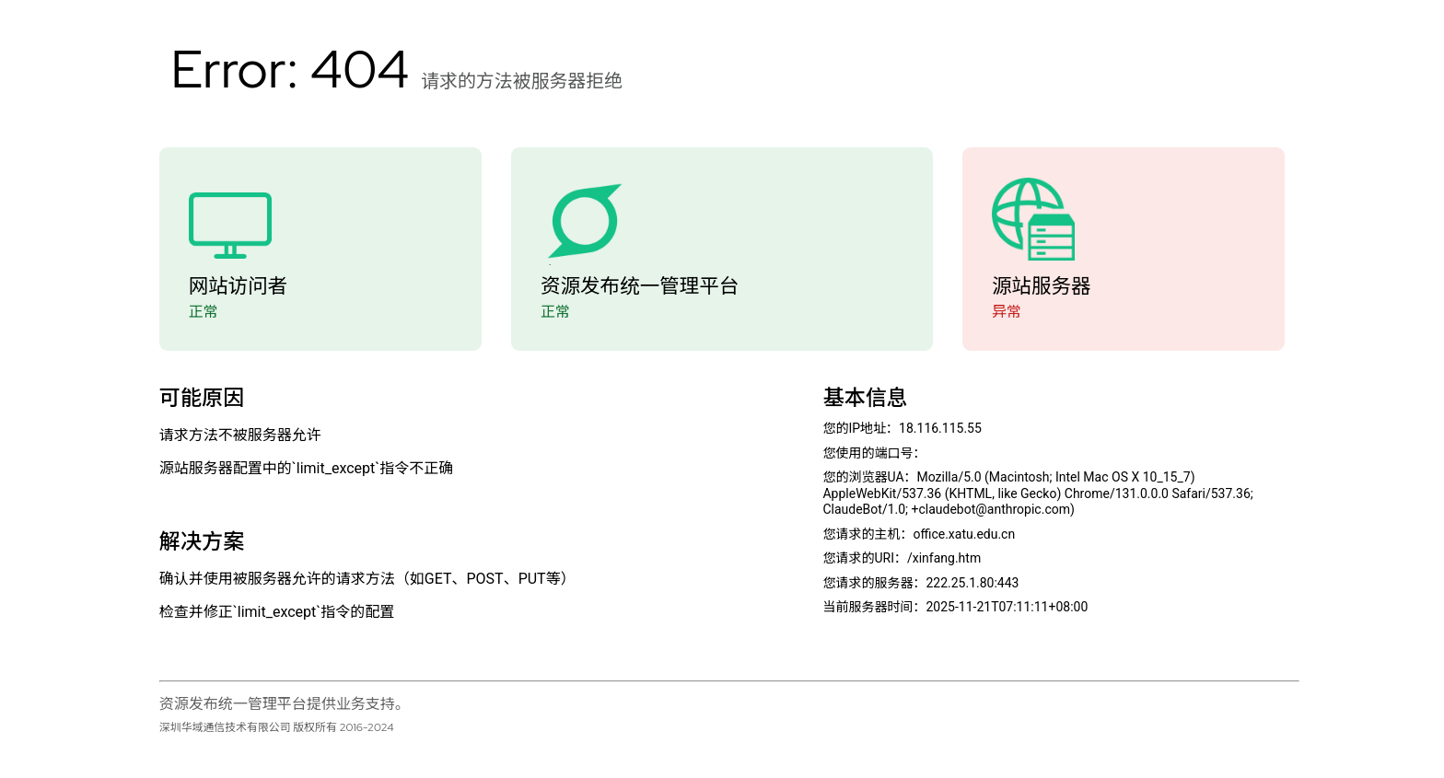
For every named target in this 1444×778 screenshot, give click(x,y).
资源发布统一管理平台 (640, 286)
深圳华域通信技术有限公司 (225, 727)
